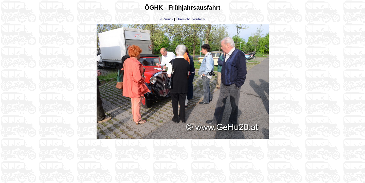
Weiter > (198, 19)
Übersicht (183, 19)
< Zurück (166, 19)
